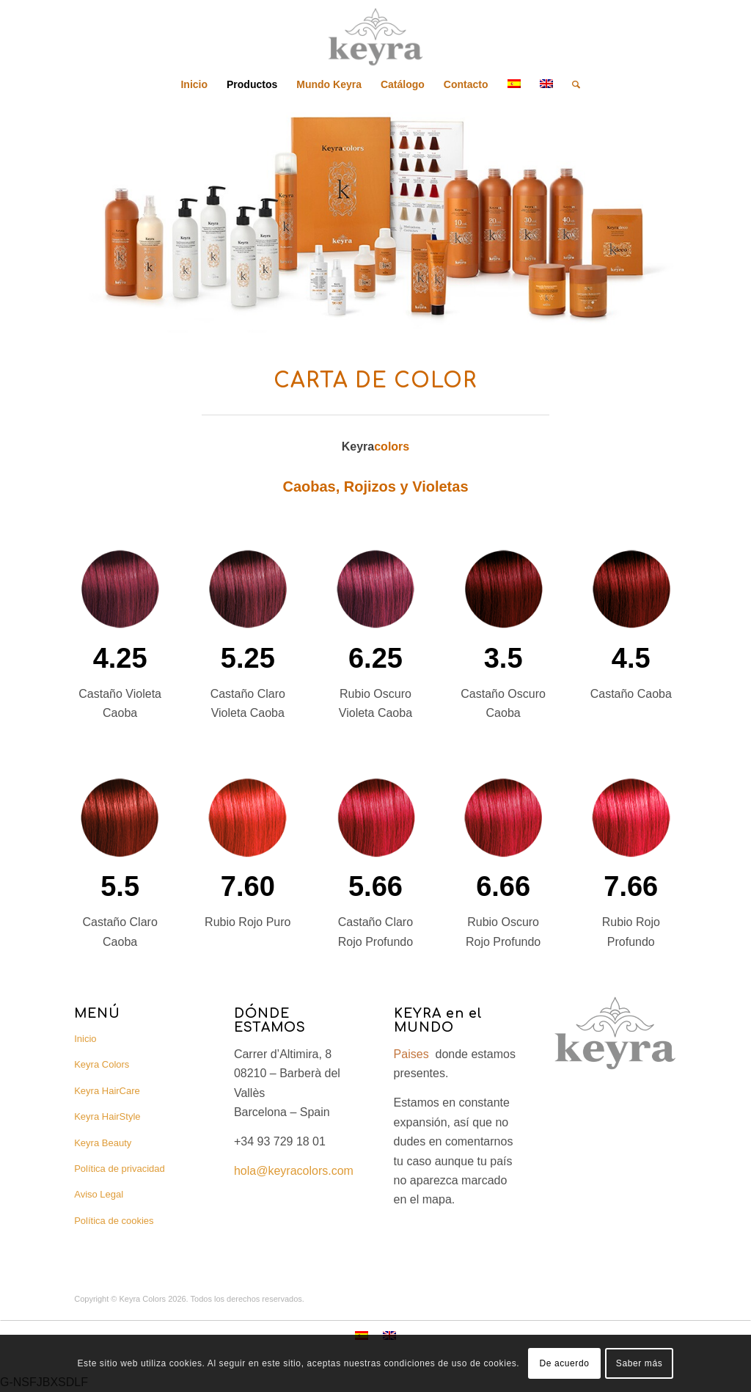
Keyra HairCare (107, 1090)
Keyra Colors (101, 1064)
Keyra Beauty (102, 1142)
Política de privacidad (119, 1168)
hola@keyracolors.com (293, 1171)
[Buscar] (571, 84)
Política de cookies (113, 1220)
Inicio (85, 1038)
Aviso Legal (98, 1194)
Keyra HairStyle (107, 1116)
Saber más (639, 1363)
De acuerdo (564, 1363)
